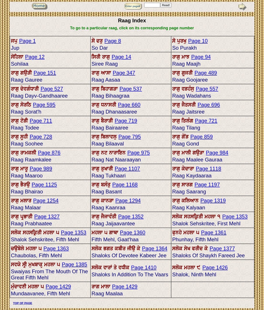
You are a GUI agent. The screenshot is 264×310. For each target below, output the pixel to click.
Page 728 (41, 137)
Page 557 (207, 89)
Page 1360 (132, 232)
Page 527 (52, 89)
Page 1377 (222, 248)
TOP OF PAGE (22, 303)
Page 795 (129, 137)
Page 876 (49, 153)
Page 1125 (44, 184)
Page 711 (41, 121)
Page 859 (201, 137)
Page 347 (124, 73)
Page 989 (41, 169)
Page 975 (138, 153)
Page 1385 (74, 264)
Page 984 (217, 153)
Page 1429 (58, 286)
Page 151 (45, 73)
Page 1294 (128, 200)
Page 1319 (213, 200)
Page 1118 (208, 169)
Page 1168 (125, 184)
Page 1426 (215, 267)
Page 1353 (235, 216)
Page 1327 (47, 216)
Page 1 (27, 41)
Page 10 (198, 41)
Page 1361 (213, 232)
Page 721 (206, 121)
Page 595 (44, 105)
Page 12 (35, 57)
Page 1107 (127, 169)
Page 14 (121, 57)
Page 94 (201, 57)
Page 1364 (154, 248)
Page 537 (131, 89)
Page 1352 (131, 216)
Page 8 (112, 41)
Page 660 (129, 105)
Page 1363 (56, 248)
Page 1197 (207, 184)
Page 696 (209, 105)
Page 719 (126, 121)
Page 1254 (46, 200)
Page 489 (206, 73)
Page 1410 (143, 267)
